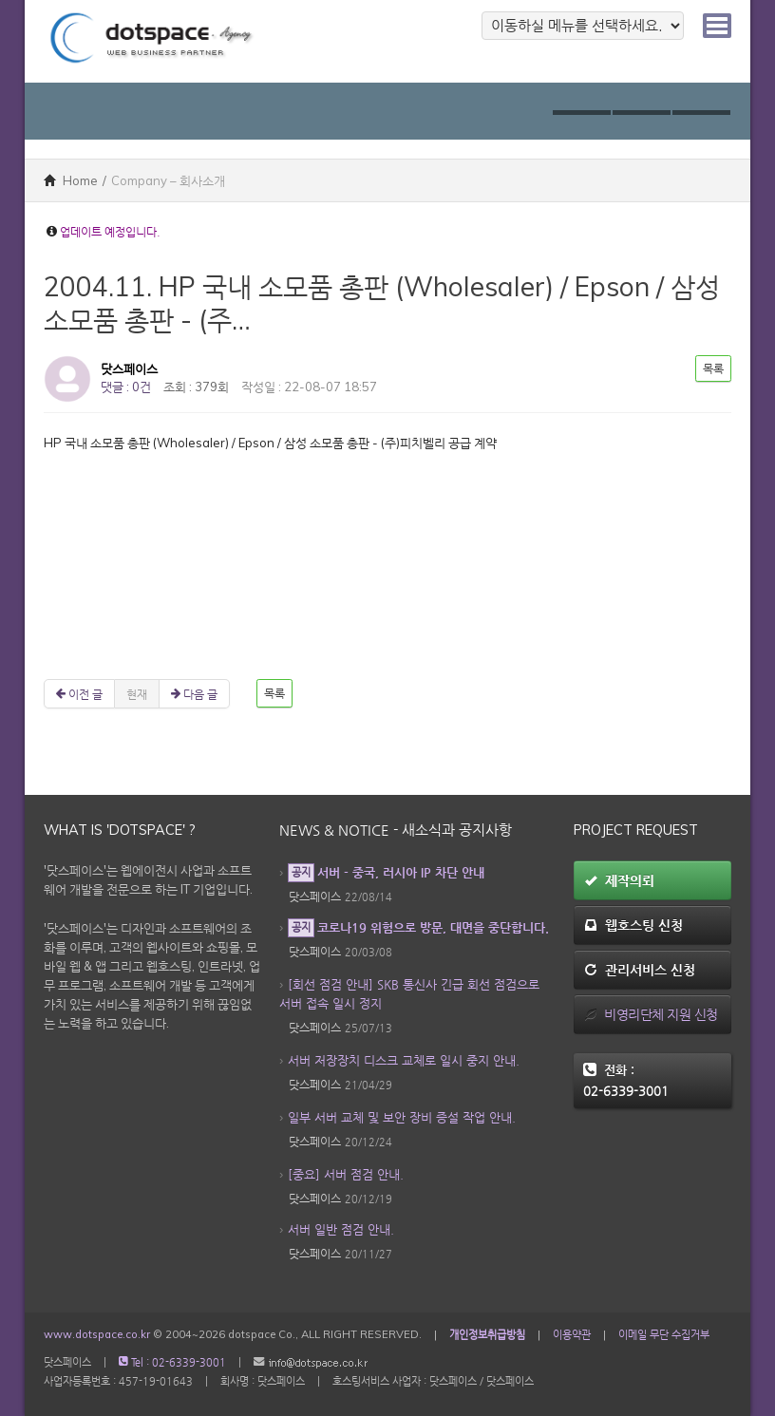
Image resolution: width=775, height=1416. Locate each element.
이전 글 (79, 694)
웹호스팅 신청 (633, 925)
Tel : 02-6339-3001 (172, 1362)
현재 (136, 694)
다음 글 (194, 694)
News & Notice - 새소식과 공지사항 (395, 830)
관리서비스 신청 (639, 969)
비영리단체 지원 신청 (651, 1014)
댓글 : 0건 (126, 386)
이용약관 (572, 1334)
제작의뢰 (619, 880)
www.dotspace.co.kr (97, 1334)
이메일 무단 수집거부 (663, 1334)
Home (71, 180)
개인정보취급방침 (487, 1334)
